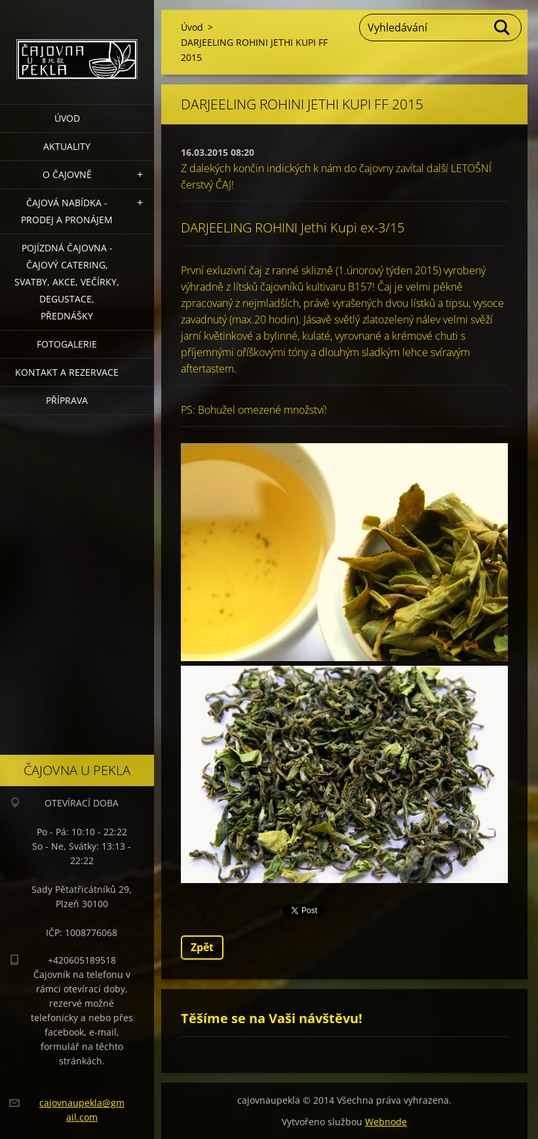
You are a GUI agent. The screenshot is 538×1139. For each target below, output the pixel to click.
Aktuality (66, 146)
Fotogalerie (67, 344)
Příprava (67, 400)
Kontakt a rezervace (67, 372)
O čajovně (67, 174)
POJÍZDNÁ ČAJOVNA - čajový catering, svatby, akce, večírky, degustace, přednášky (66, 282)
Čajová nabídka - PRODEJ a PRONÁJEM (67, 211)
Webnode (386, 1121)
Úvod (67, 118)
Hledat (502, 27)
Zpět (202, 947)
